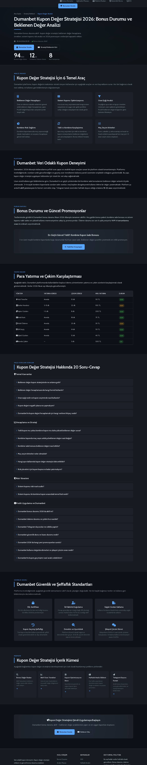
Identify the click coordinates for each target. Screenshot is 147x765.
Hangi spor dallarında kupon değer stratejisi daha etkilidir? (40, 461)
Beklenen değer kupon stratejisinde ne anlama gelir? (38, 382)
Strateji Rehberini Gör (47, 47)
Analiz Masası (61, 763)
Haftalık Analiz (85, 763)
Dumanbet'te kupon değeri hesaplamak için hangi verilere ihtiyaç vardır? (46, 413)
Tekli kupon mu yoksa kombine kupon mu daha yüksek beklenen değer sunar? (48, 430)
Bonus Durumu (62, 759)
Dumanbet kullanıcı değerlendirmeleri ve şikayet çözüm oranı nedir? (44, 550)
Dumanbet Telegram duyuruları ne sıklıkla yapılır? (37, 527)
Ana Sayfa (17, 14)
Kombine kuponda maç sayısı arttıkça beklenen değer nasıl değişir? (44, 438)
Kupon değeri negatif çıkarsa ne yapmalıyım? (35, 405)
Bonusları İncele (67, 6)
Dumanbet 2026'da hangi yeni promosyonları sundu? (38, 542)
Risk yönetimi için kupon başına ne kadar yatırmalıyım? (39, 469)
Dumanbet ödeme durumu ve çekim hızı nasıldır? (37, 519)
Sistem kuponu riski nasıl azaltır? (30, 486)
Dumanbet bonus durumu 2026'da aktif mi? (34, 511)
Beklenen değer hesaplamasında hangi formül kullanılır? (40, 390)
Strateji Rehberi (29, 14)
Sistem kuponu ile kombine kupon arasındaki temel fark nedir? (42, 494)
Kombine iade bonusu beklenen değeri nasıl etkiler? (38, 446)
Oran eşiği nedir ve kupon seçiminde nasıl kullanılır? (38, 398)
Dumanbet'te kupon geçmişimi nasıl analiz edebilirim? (39, 558)
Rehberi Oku (84, 732)
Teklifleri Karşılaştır (73, 247)
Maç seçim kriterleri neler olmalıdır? (31, 454)
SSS (81, 759)
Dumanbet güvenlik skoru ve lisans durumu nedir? (37, 534)
